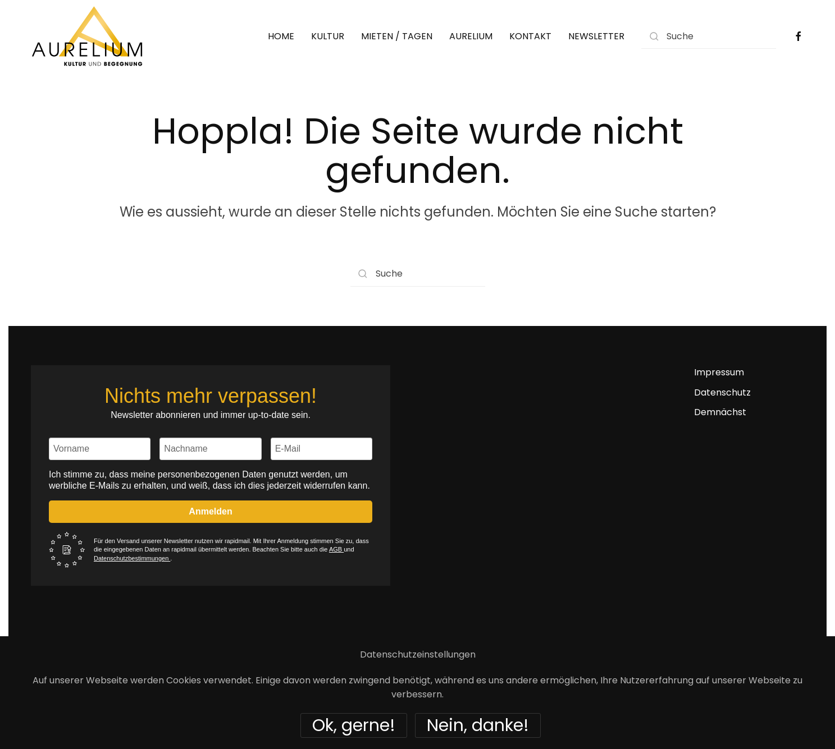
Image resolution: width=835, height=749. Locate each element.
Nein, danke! (478, 725)
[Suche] (708, 36)
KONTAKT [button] (530, 36)
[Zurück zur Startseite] (87, 36)
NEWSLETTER (596, 36)
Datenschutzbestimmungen (132, 558)
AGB (336, 549)
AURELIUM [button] (470, 36)
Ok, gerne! (353, 725)
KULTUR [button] (327, 36)
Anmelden (210, 511)
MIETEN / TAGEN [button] (396, 36)
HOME (281, 36)
